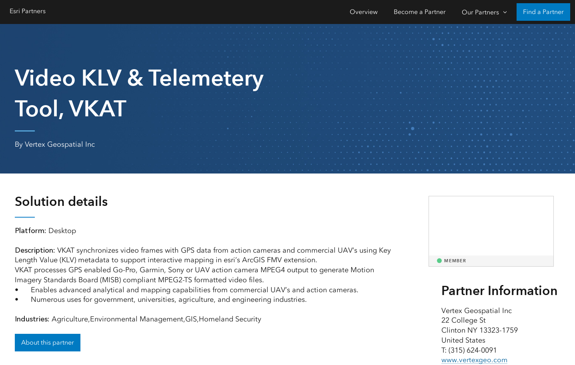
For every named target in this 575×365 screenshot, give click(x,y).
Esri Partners (28, 11)
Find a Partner (543, 12)
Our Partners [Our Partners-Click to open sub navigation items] (480, 12)
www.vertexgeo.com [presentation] (474, 359)
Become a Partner (420, 12)
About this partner (47, 342)
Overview (364, 12)
